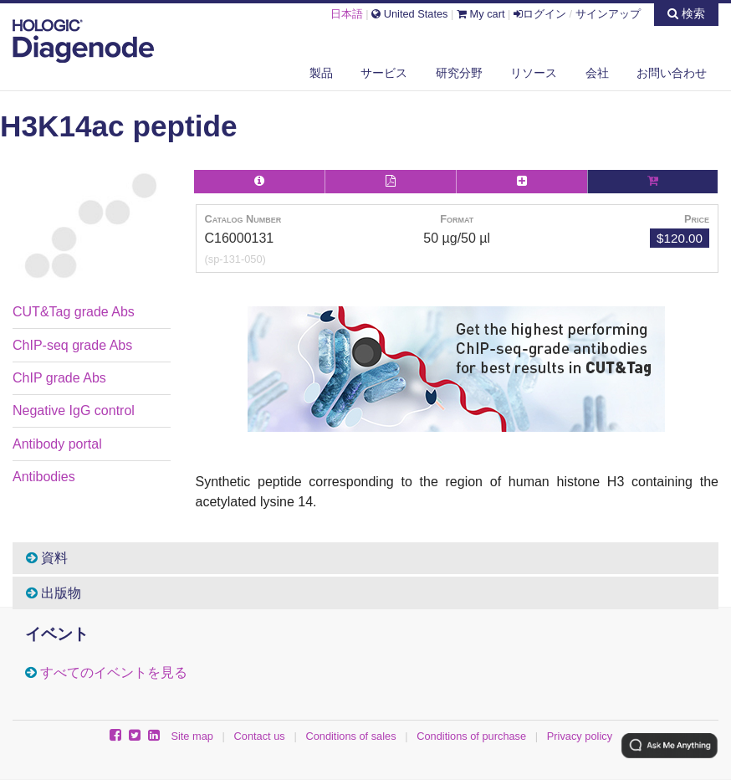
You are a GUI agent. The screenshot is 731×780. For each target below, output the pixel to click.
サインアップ (608, 14)
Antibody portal (57, 444)
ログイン (540, 14)
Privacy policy (579, 736)
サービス (383, 73)
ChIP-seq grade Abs (72, 345)
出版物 (53, 593)
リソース (533, 73)
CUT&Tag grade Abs (74, 312)
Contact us (259, 736)
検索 (686, 13)
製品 (321, 73)
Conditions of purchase (471, 736)
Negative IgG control (74, 410)
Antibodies (44, 477)
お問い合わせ (671, 73)
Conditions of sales (350, 736)
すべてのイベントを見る (113, 672)
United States (409, 14)
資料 (47, 558)
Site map (192, 736)
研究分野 (459, 73)
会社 (597, 73)
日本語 (346, 14)
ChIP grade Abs (59, 378)
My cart (481, 14)
